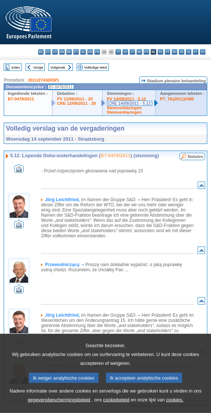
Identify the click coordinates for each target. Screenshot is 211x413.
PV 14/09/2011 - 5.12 (126, 99)
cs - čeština (55, 52)
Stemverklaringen (124, 108)
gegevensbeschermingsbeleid (58, 406)
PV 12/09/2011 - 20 (75, 99)
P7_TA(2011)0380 (177, 99)
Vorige (38, 67)
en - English (90, 52)
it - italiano (118, 52)
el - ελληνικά (83, 52)
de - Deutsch (69, 52)
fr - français (97, 52)
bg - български (41, 52)
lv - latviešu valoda (125, 52)
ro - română (174, 52)
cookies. (175, 406)
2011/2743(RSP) (43, 80)
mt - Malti (146, 52)
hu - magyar (139, 52)
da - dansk (62, 52)
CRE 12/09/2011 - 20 (76, 103)
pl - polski (160, 52)
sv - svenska (202, 52)
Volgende (57, 67)
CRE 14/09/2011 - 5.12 (129, 103)
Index (15, 67)
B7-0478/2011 (21, 99)
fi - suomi (195, 52)
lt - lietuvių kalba (132, 52)
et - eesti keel (76, 52)
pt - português (167, 52)
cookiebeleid (116, 406)
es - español (48, 52)
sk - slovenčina (181, 52)
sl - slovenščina (188, 52)
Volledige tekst (95, 67)
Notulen (195, 156)
